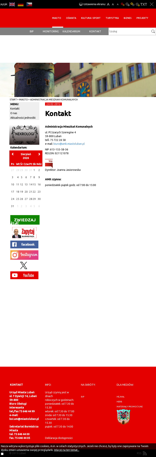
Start (13, 99)
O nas (13, 113)
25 (17, 198)
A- (117, 4)
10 (12, 184)
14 (30, 184)
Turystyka (112, 18)
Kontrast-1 (132, 4)
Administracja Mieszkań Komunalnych (54, 99)
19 (21, 191)
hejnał (120, 397)
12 (21, 184)
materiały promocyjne (130, 406)
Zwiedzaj (23, 221)
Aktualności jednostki (23, 117)
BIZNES (128, 18)
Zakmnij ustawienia (151, 4)
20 (26, 191)
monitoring (51, 31)
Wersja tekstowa (143, 4)
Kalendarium (71, 31)
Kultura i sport (91, 18)
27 (26, 198)
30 (39, 198)
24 (12, 198)
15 (34, 184)
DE (20, 4)
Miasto (56, 18)
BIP (32, 31)
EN (12, 4)
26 (21, 198)
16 (39, 184)
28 (30, 198)
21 (30, 191)
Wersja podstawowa (122, 4)
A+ (108, 4)
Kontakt (95, 31)
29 (34, 198)
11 (17, 184)
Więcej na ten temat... (66, 449)
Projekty (142, 18)
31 (12, 206)
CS (29, 4)
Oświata (71, 18)
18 (17, 191)
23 (39, 191)
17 (12, 191)
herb (119, 402)
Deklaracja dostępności (59, 438)
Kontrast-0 (127, 4)
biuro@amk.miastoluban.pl (69, 143)
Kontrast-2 (137, 4)
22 (34, 191)
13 (26, 184)
